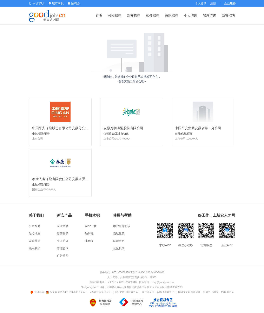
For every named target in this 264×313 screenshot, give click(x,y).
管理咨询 (209, 15)
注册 (213, 3)
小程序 (89, 241)
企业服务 (230, 3)
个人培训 (190, 15)
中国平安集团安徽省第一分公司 (198, 128)
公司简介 (34, 226)
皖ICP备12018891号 (126, 292)
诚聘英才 (34, 241)
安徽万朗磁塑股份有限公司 (123, 128)
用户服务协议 (121, 226)
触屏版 (89, 233)
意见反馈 (119, 248)
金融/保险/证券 (41, 133)
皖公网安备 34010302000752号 (66, 292)
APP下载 (91, 226)
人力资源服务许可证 (100, 292)
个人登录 (200, 3)
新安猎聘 (133, 15)
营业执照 (38, 292)
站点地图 (34, 233)
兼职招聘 (171, 15)
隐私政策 (119, 233)
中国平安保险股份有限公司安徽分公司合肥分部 (66, 128)
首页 (99, 15)
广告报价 (62, 255)
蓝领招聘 (152, 15)
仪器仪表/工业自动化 (116, 133)
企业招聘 (62, 226)
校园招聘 (114, 15)
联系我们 (34, 248)
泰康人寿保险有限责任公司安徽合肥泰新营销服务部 (70, 179)
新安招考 (228, 15)
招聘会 (74, 3)
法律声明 (119, 241)
